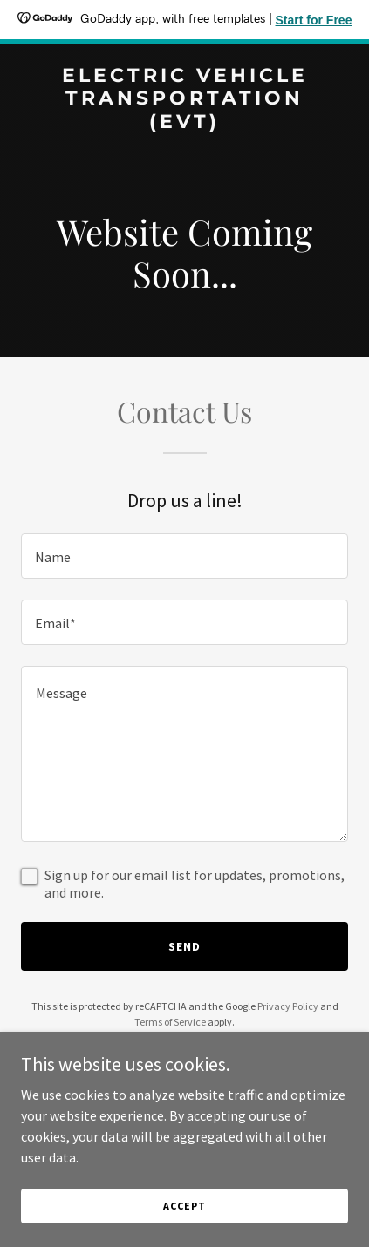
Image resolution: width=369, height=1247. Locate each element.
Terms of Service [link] (170, 1021)
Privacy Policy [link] (287, 1006)
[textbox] (184, 556)
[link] (184, 123)
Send (184, 946)
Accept (184, 1205)
